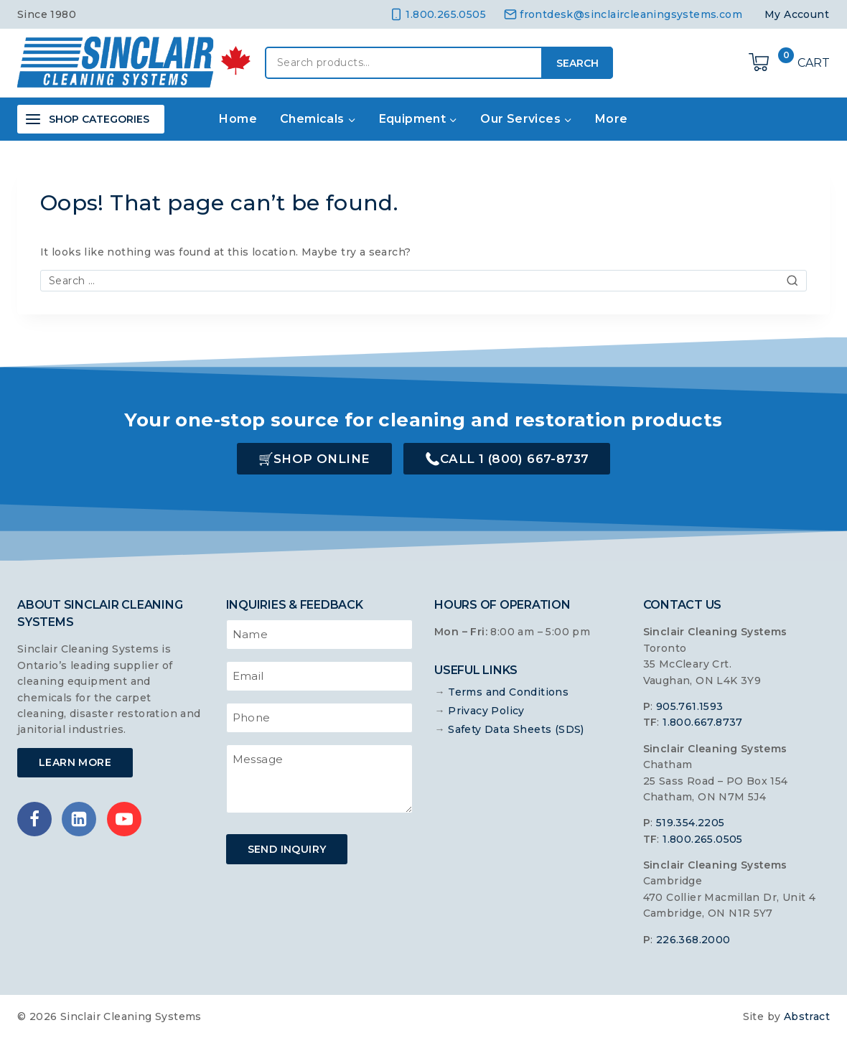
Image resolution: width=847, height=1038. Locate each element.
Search (577, 63)
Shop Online (321, 459)
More (611, 119)
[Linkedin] (79, 819)
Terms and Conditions (508, 692)
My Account (796, 14)
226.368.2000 (693, 939)
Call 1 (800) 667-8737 (514, 459)
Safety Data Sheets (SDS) (516, 729)
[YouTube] (124, 819)
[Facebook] (34, 819)
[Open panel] (90, 119)
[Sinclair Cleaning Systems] (134, 62)
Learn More (75, 762)
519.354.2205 (690, 822)
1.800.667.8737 (703, 722)
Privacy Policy (486, 710)
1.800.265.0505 (703, 839)
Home (238, 119)
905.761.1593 (690, 706)
